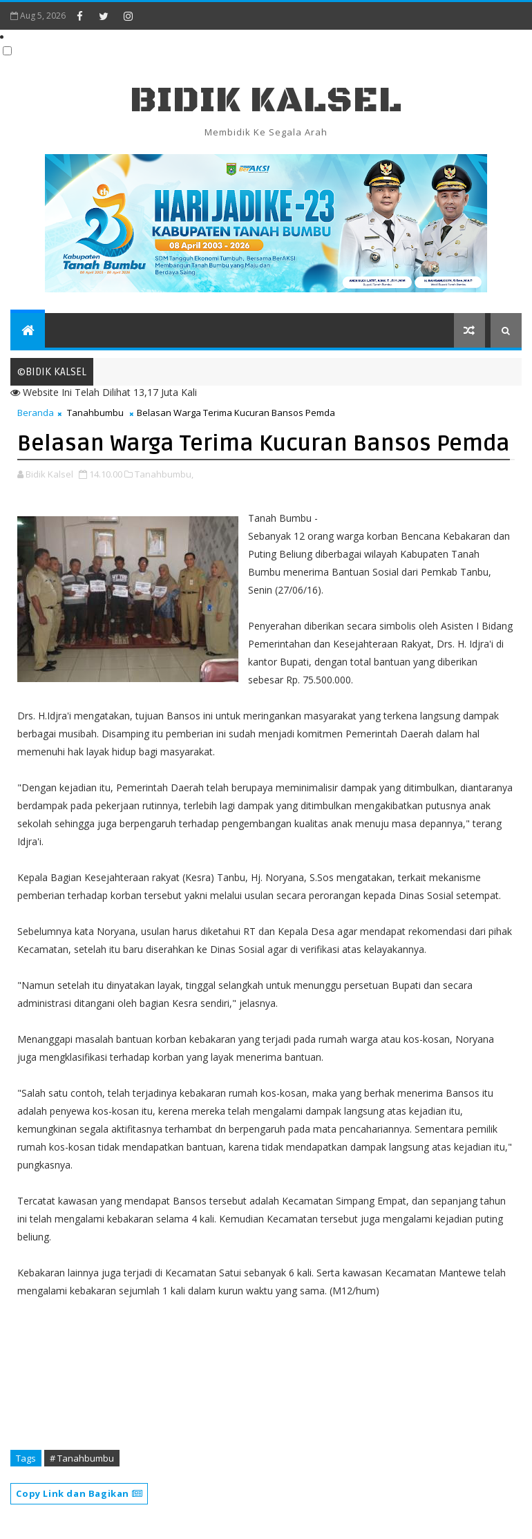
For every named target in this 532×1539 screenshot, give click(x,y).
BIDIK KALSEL (266, 100)
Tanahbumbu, (164, 474)
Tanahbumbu (95, 412)
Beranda (35, 412)
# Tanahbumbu (82, 1458)
